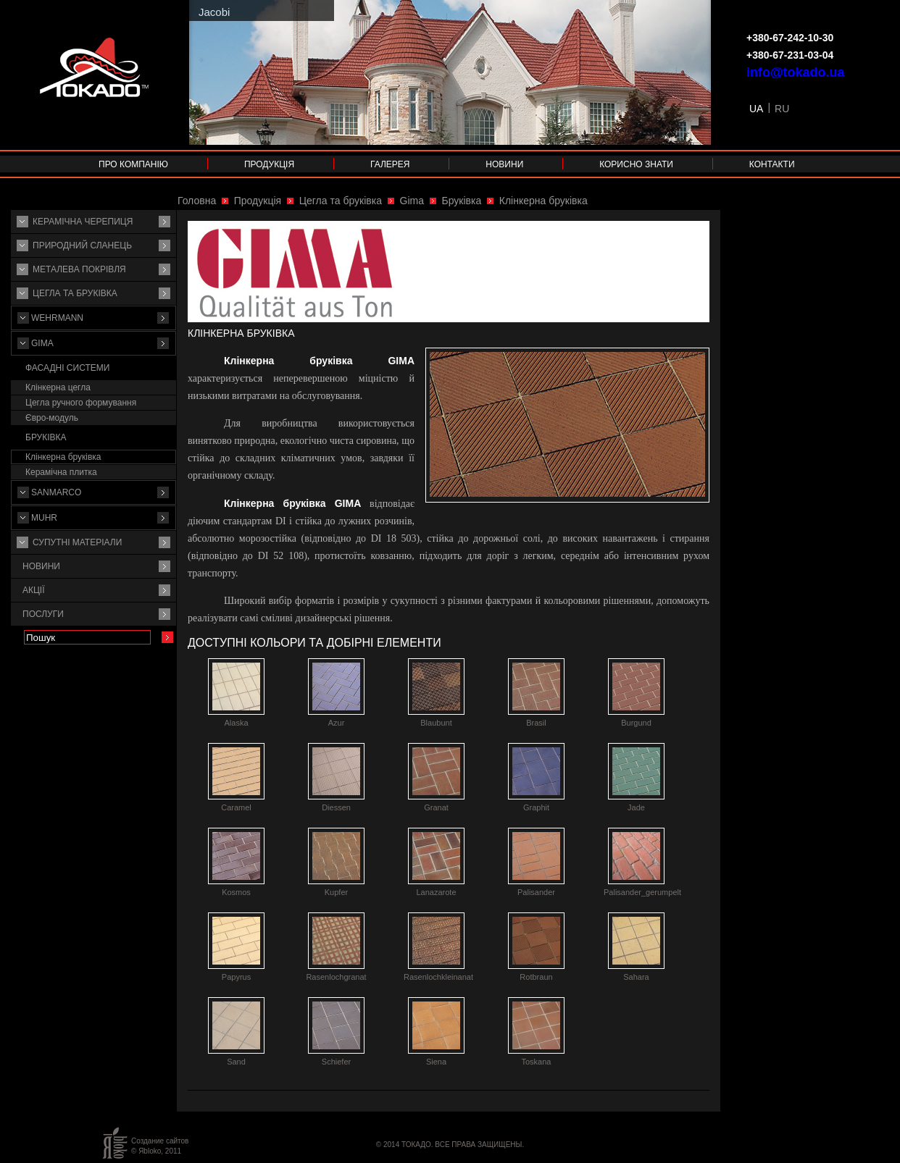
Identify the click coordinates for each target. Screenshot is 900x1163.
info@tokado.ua (795, 72)
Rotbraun (536, 977)
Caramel (236, 807)
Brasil (536, 722)
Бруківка (46, 437)
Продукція (269, 164)
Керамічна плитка (61, 472)
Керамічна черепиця (83, 222)
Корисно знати (636, 164)
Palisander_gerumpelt (642, 892)
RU (782, 108)
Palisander (536, 892)
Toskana (536, 1061)
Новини (504, 164)
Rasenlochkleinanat (438, 977)
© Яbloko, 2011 (156, 1151)
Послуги (43, 614)
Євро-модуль (51, 418)
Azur (336, 722)
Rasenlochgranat (336, 977)
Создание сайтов (159, 1141)
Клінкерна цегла (58, 387)
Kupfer (336, 892)
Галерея (390, 164)
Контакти (772, 164)
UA (756, 108)
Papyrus (236, 977)
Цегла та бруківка (75, 293)
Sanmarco (56, 492)
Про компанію (133, 164)
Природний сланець (82, 245)
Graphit (536, 807)
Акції (33, 590)
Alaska (236, 722)
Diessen (336, 807)
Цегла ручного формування (80, 403)
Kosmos (236, 892)
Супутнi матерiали (77, 542)
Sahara (636, 977)
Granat (436, 807)
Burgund (636, 722)
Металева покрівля (79, 269)
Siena (436, 1061)
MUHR (44, 518)
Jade (636, 807)
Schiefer (336, 1061)
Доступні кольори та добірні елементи (314, 643)
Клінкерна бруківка (63, 457)
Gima (42, 343)
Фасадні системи (67, 368)
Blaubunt (435, 722)
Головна (197, 200)
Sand (236, 1061)
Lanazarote (436, 892)
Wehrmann (57, 318)
